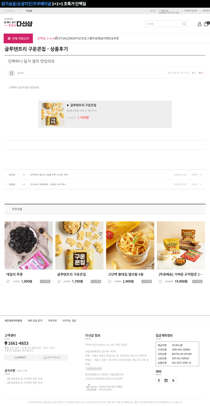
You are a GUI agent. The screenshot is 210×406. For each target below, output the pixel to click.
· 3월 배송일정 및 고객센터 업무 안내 (23, 378)
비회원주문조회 (190, 11)
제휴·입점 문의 (35, 320)
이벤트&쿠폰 (111, 38)
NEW (72, 38)
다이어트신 (10, 10)
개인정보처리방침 (13, 320)
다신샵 (29, 10)
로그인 (153, 11)
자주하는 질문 (69, 320)
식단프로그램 (84, 38)
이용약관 (52, 320)
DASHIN (9, 18)
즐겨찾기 (206, 11)
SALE (65, 38)
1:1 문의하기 (20, 357)
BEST (58, 38)
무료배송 (97, 38)
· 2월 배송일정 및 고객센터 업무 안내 (23, 382)
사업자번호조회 (94, 368)
